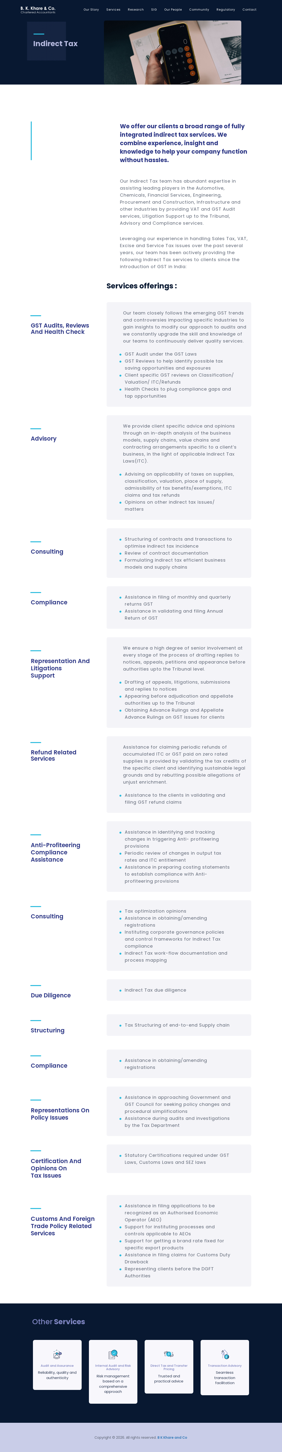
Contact (250, 9)
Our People (173, 9)
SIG (154, 9)
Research (136, 9)
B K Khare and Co (172, 1437)
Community (199, 9)
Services (113, 9)
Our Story (91, 9)
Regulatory (226, 9)
